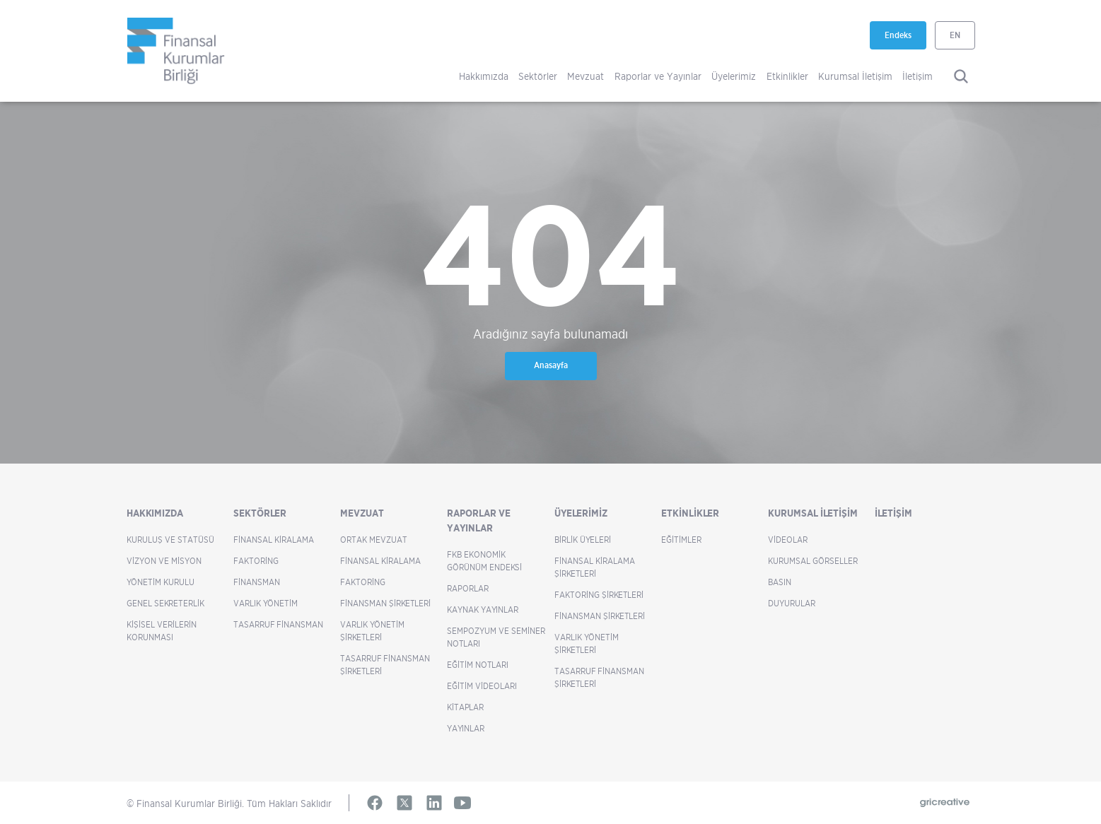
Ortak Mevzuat (373, 539)
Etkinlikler (787, 76)
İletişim (917, 76)
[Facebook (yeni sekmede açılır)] (375, 803)
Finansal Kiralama (273, 539)
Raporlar (468, 588)
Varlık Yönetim (265, 603)
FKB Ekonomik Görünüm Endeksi (484, 560)
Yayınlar (465, 728)
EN (955, 35)
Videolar (788, 539)
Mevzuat (585, 76)
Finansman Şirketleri (385, 603)
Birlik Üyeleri (582, 539)
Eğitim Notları (477, 664)
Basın (779, 582)
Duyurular (791, 603)
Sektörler (537, 76)
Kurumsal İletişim (855, 76)
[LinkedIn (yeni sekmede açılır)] (434, 803)
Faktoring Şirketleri (598, 594)
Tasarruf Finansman (278, 624)
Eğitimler (681, 539)
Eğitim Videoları (482, 686)
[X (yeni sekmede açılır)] (404, 802)
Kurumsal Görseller (813, 560)
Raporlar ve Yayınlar (657, 76)
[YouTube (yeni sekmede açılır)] (462, 803)
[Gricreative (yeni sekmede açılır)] (944, 803)
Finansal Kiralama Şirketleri (594, 567)
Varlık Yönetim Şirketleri (372, 630)
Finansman (256, 582)
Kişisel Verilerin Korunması (162, 630)
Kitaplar (465, 707)
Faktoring (256, 560)
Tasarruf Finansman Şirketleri (385, 664)
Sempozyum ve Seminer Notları (496, 637)
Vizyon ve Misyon (164, 560)
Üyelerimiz (733, 76)
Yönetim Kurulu (160, 582)
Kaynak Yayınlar (482, 609)
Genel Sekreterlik (165, 603)
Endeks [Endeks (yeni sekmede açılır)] (905, 39)
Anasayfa (551, 365)
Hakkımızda (483, 76)
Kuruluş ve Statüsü (170, 539)
